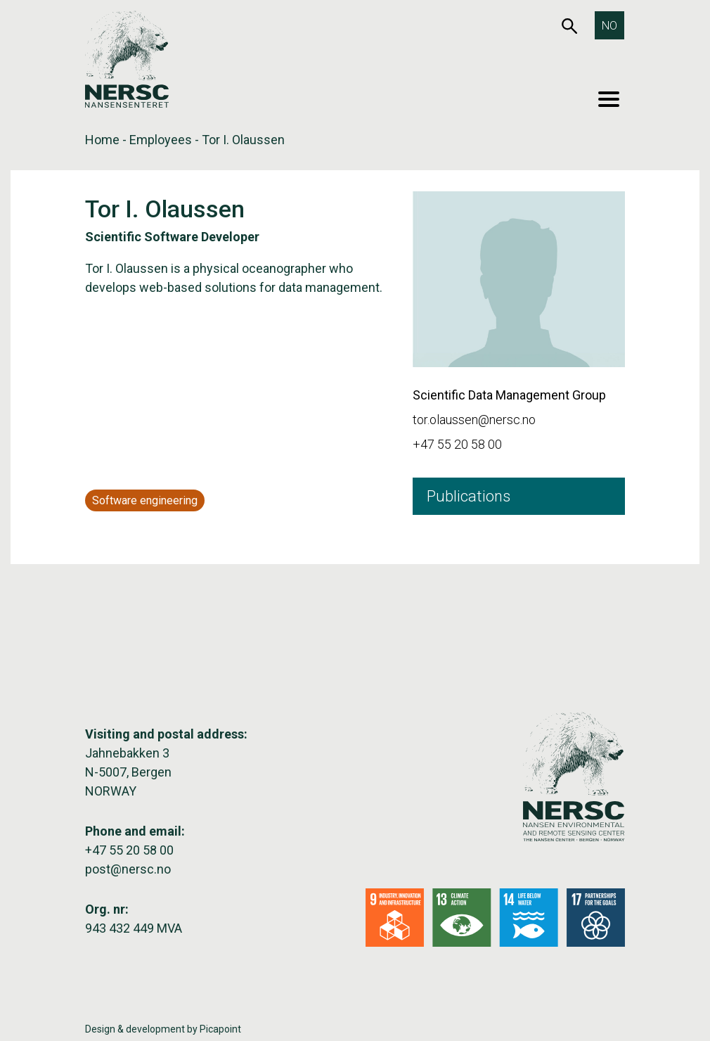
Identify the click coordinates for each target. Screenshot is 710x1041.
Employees (160, 139)
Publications (468, 496)
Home (102, 139)
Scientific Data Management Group (509, 395)
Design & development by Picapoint (163, 1029)
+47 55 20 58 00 (457, 444)
